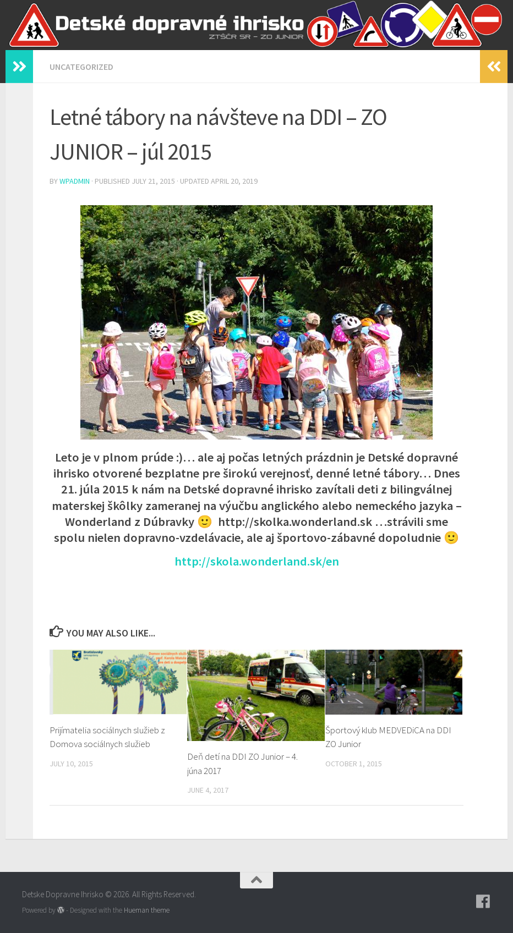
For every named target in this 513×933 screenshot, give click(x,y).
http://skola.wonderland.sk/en (256, 561)
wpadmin (74, 181)
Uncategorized (81, 66)
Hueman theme (147, 910)
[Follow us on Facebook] (483, 901)
